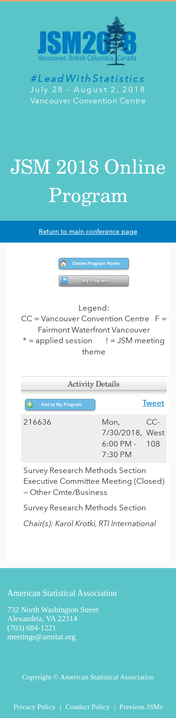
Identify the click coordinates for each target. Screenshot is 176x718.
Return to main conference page (88, 232)
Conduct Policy (87, 707)
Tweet (153, 402)
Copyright (36, 677)
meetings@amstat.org (41, 636)
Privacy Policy (35, 707)
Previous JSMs (141, 707)
